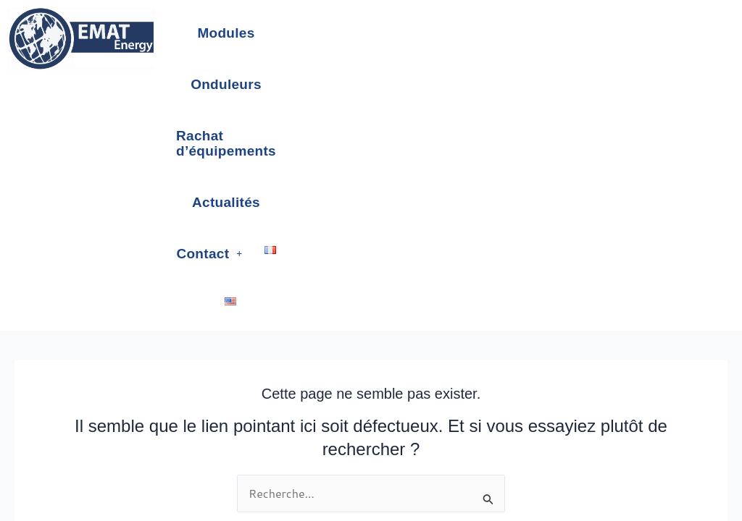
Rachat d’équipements (466, 33)
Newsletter (398, 433)
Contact (396, 84)
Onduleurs (332, 33)
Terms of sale (337, 433)
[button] (396, 84)
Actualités (598, 33)
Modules (246, 33)
